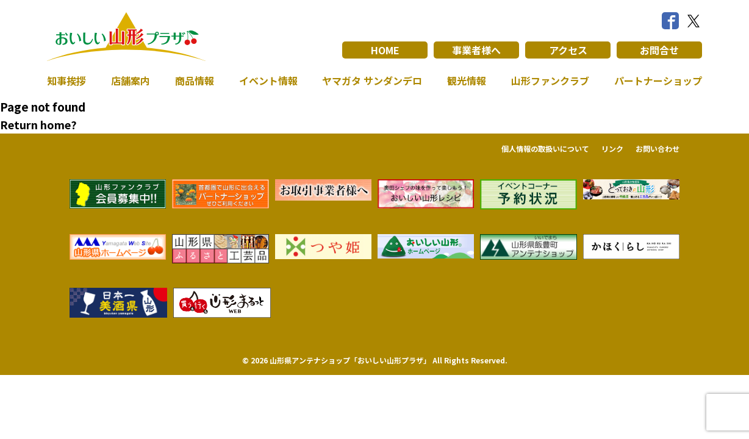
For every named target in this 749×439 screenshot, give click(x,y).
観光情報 (466, 80)
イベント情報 (268, 80)
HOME (385, 50)
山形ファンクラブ (550, 80)
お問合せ (659, 50)
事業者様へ (476, 50)
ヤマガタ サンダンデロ (372, 80)
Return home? (38, 124)
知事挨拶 (66, 80)
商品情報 (194, 80)
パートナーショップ (658, 80)
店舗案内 (130, 80)
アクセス (568, 50)
